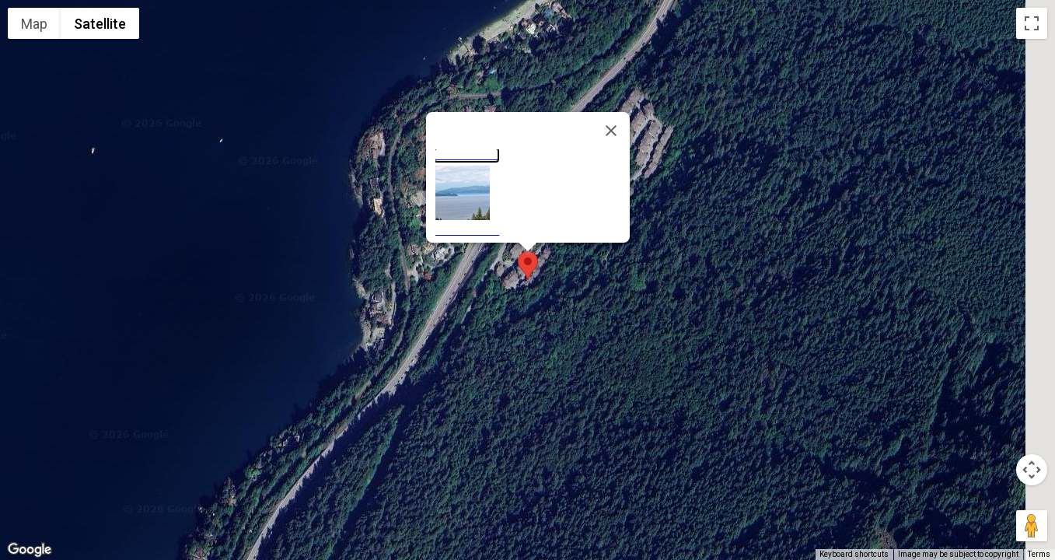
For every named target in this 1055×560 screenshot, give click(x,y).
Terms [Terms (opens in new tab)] (1039, 554)
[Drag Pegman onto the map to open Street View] (1031, 525)
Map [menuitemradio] (34, 24)
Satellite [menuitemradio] (100, 24)
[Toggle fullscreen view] (1031, 23)
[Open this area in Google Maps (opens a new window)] (29, 550)
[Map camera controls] (1031, 469)
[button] (528, 265)
